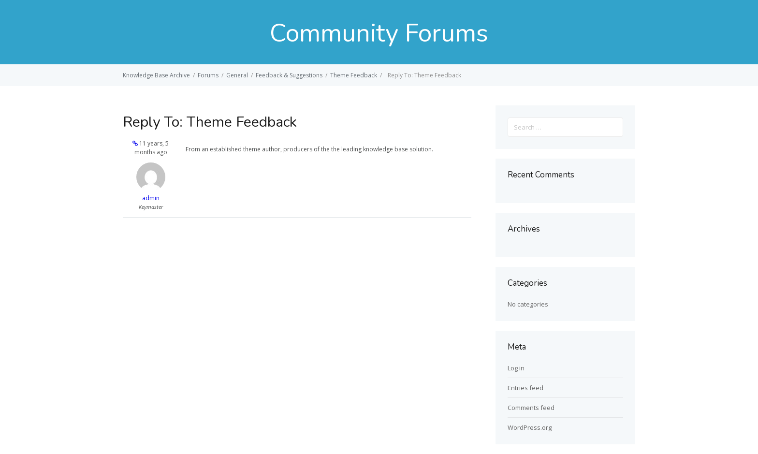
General (237, 75)
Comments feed (531, 407)
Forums (208, 75)
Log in (516, 368)
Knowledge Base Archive (156, 75)
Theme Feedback (353, 75)
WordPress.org (530, 427)
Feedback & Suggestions (289, 75)
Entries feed (525, 387)
